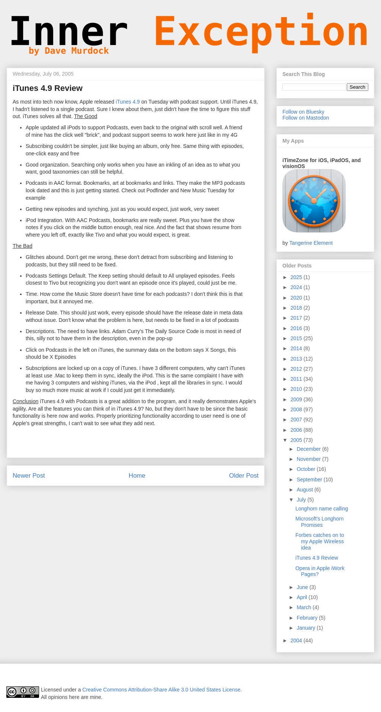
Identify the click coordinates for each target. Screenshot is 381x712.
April (302, 597)
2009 (297, 399)
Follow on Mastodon (305, 118)
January (307, 628)
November (309, 459)
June (303, 587)
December (309, 449)
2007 (297, 420)
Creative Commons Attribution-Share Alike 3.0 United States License (161, 690)
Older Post (244, 475)
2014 (297, 348)
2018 (297, 308)
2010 (297, 389)
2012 (297, 369)
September (310, 479)
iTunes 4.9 (128, 102)
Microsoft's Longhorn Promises (319, 522)
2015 (297, 338)
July (302, 500)
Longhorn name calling (321, 509)
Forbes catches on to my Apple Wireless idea (319, 541)
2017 (297, 318)
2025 (297, 277)
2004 (297, 640)
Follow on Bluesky (303, 112)
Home (137, 475)
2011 (297, 379)
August (305, 490)
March (305, 607)
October (307, 469)
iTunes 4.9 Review (316, 558)
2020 (297, 298)
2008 (297, 409)
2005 (297, 440)
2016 (297, 328)
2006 (297, 430)
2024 (297, 287)
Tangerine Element (311, 243)
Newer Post (29, 475)
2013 (297, 359)
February (308, 618)
